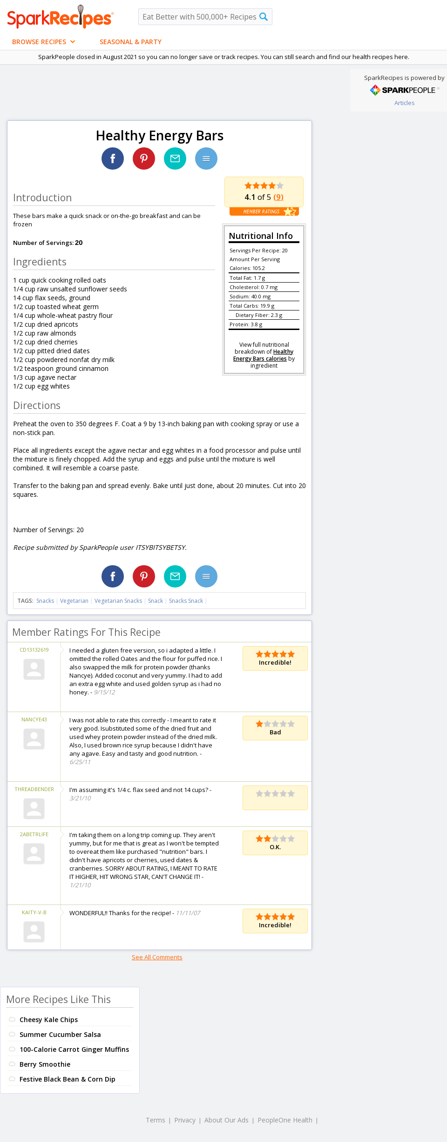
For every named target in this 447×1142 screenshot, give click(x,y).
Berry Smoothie (45, 1064)
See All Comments (157, 957)
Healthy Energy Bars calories (263, 355)
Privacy (185, 1120)
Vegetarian (74, 601)
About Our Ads (226, 1120)
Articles (404, 103)
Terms (155, 1120)
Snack (155, 601)
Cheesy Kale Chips (49, 1019)
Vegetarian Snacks (118, 601)
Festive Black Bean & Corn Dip (67, 1079)
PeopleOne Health (284, 1120)
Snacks (45, 601)
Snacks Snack (186, 601)
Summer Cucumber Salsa (60, 1034)
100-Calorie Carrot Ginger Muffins (74, 1049)
